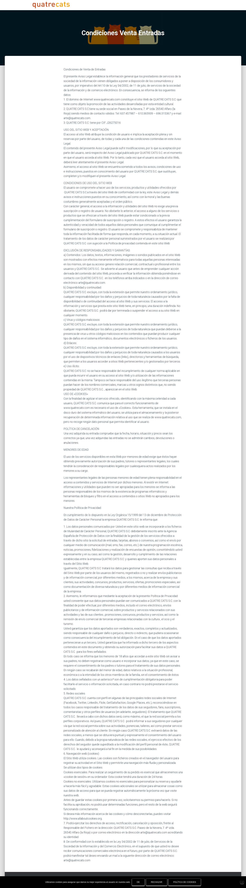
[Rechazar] (242, 882)
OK (138, 882)
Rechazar (156, 882)
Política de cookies (184, 882)
